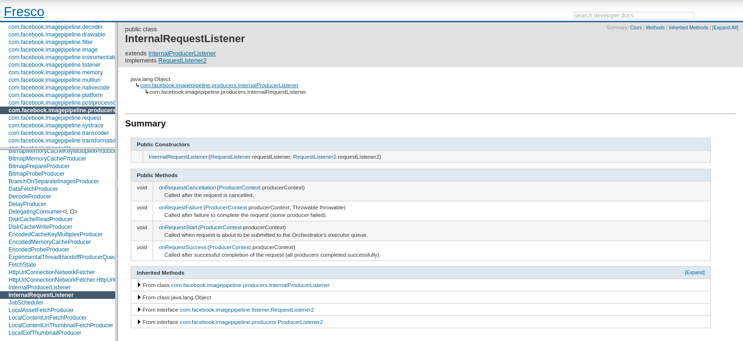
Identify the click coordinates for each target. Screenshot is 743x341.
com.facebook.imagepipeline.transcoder (59, 133)
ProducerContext (240, 187)
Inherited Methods (688, 27)
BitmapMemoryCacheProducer (47, 158)
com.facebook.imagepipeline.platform (56, 95)
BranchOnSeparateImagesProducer (54, 181)
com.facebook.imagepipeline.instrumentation (65, 57)
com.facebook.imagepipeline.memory (56, 72)
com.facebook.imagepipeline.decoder (56, 27)
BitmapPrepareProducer (39, 166)
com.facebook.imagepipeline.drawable (57, 34)
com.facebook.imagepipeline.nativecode (59, 87)
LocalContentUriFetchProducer (48, 317)
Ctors (636, 27)
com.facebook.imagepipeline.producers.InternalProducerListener (219, 85)
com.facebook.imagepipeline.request (55, 118)
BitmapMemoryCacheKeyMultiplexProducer (63, 151)
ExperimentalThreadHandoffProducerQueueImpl (69, 257)
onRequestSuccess (183, 247)
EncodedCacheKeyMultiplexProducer (56, 234)
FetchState (22, 264)
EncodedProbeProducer (39, 249)
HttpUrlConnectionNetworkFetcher (52, 272)
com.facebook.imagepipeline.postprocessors (65, 102)
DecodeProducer (30, 196)
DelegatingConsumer (35, 211)
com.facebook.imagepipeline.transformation (63, 140)
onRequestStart (178, 227)
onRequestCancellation (187, 187)
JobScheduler (26, 302)
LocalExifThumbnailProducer (45, 333)
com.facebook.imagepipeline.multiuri (54, 80)
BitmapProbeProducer (36, 173)
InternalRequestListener (41, 295)
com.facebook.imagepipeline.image (53, 49)
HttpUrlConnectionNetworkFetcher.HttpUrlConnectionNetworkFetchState (100, 280)
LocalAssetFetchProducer (41, 310)
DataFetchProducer (33, 189)
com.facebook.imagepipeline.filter (51, 42)
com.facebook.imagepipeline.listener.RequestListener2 (247, 309)
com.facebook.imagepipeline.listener (54, 65)
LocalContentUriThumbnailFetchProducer (61, 325)
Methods (655, 27)
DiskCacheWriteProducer (40, 227)
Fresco (24, 11)
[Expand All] (725, 27)
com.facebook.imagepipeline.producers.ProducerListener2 (251, 322)
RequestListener (230, 156)
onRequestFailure (180, 207)
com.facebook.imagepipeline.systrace (56, 125)
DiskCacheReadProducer (40, 219)
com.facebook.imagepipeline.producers (62, 110)
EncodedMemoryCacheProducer (50, 242)
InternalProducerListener (40, 287)
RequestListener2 (182, 60)
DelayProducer (27, 204)
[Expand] (695, 272)
